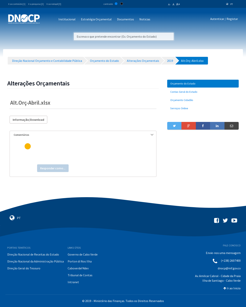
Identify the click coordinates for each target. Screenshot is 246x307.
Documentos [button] (125, 19)
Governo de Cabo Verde (83, 254)
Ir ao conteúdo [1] (16, 3)
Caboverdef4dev (78, 268)
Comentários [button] (83, 135)
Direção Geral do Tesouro (23, 268)
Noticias (144, 19)
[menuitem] (203, 84)
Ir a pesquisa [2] (36, 3)
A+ (178, 4)
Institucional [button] (67, 19)
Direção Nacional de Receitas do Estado (33, 254)
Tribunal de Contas (80, 275)
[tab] (83, 135)
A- (169, 4)
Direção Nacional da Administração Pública (35, 261)
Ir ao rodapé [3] (54, 3)
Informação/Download (28, 120)
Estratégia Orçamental (96, 19)
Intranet (73, 282)
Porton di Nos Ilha (80, 261)
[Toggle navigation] (45, 19)
